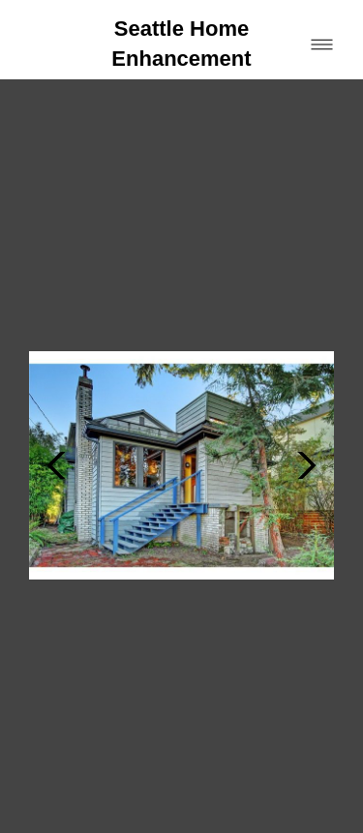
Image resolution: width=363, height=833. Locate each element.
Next (307, 400)
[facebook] (26, 752)
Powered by (76, 813)
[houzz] (68, 752)
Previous (56, 400)
